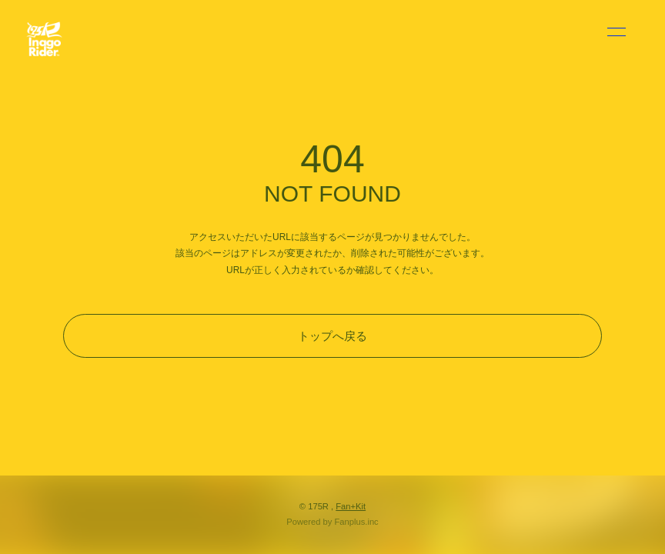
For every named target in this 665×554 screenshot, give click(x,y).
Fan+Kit (351, 506)
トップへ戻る (332, 335)
